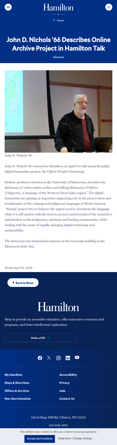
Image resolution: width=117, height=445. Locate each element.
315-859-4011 (58, 425)
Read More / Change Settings (75, 438)
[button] (8, 7)
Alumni (58, 57)
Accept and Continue (40, 438)
